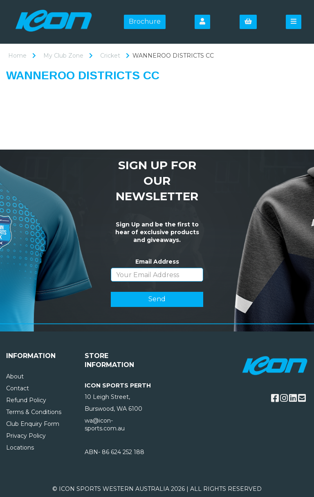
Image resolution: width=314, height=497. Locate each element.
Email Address (157, 261)
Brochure (145, 21)
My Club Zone (63, 55)
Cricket (110, 55)
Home (17, 55)
